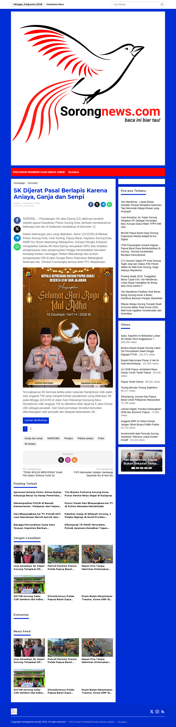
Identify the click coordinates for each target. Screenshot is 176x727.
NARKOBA (53, 438)
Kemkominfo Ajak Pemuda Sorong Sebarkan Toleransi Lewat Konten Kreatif (140, 436)
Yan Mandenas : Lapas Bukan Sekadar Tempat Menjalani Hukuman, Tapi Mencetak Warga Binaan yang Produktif (141, 462)
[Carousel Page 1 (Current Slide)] (133, 468)
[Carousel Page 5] (150, 468)
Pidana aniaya (85, 438)
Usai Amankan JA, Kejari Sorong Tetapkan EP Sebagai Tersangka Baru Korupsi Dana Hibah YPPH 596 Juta (29, 567)
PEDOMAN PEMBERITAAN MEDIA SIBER (91, 721)
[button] (162, 4)
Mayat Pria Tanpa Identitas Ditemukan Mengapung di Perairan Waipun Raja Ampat (97, 567)
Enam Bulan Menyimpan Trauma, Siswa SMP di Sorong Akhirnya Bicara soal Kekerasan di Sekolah (97, 598)
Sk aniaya (30, 443)
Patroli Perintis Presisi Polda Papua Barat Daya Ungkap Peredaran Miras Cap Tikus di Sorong (62, 567)
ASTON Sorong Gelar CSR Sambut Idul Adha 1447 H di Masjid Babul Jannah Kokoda (28, 598)
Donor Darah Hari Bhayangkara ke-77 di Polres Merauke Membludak (89, 505)
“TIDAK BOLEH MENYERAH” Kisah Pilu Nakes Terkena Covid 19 (44, 472)
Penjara (68, 438)
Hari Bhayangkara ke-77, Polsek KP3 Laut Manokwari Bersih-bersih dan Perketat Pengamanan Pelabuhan (37, 515)
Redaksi (122, 721)
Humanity (18, 205)
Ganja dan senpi (34, 438)
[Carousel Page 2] (137, 468)
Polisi (101, 438)
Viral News (29, 205)
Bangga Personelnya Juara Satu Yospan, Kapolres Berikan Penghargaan (34, 526)
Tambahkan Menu (55, 4)
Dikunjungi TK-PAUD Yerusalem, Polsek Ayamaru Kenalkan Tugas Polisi (86, 526)
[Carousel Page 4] (146, 468)
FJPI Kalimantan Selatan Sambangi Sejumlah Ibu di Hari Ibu (91, 472)
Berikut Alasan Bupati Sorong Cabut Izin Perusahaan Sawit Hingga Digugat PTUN (140, 351)
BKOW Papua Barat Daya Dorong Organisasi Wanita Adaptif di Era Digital (139, 236)
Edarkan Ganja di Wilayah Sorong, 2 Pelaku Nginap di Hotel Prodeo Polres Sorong (88, 515)
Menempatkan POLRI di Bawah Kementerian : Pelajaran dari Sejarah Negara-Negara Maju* (37, 505)
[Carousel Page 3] (141, 468)
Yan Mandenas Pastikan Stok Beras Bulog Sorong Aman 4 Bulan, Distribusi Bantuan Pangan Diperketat (141, 294)
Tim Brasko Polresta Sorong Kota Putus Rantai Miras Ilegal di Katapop (88, 494)
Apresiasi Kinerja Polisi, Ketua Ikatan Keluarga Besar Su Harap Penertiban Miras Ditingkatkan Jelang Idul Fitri (37, 494)
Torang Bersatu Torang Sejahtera (139, 387)
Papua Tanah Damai (132, 381)
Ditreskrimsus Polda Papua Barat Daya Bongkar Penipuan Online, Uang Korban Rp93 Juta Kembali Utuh (61, 598)
